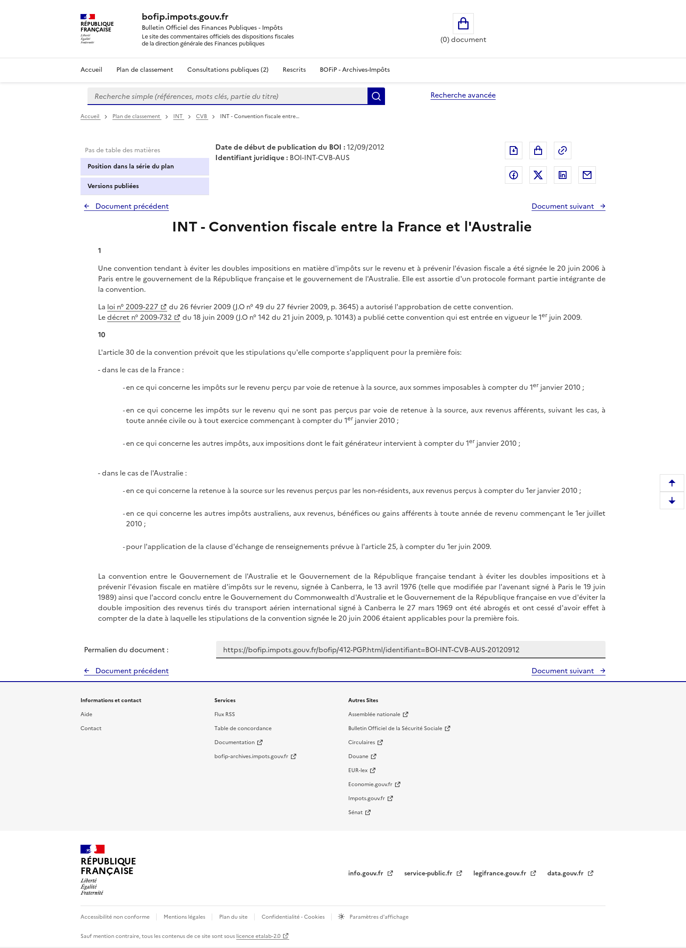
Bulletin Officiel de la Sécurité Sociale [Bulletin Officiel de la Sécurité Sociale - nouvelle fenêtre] (395, 728)
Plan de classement (136, 116)
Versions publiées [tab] (113, 186)
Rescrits (294, 69)
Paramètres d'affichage (378, 917)
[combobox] (228, 96)
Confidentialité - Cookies (294, 917)
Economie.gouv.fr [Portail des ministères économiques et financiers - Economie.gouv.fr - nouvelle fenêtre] (370, 784)
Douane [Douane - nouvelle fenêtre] (358, 756)
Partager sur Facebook (513, 175)
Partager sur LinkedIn (562, 175)
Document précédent (131, 206)
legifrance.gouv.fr (500, 873)
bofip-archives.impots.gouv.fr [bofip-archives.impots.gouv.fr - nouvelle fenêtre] (251, 756)
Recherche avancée (463, 95)
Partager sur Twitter (538, 175)
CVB (202, 116)
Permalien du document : (126, 649)
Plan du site (234, 917)
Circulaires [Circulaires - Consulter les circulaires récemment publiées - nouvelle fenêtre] (361, 742)
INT (178, 116)
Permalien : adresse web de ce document (562, 150)
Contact (91, 728)
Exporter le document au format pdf (513, 150)
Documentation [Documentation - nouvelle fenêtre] (234, 742)
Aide (86, 714)
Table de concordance (243, 728)
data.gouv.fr (566, 873)
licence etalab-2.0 (258, 936)
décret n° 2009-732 (139, 317)
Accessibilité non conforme (115, 917)
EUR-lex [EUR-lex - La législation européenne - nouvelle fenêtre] (358, 770)
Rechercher (376, 96)
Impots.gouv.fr (366, 798)
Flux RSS (224, 714)
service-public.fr (429, 873)
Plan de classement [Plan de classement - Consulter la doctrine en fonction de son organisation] (144, 69)
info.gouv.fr (366, 873)
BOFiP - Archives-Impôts (355, 69)
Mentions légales (185, 917)
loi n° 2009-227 (132, 306)
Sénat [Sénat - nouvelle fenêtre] (355, 812)
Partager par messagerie (587, 175)
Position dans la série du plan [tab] (131, 166)
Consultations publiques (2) (228, 69)
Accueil (91, 69)
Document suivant (564, 206)
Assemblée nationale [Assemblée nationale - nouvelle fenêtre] (374, 714)
